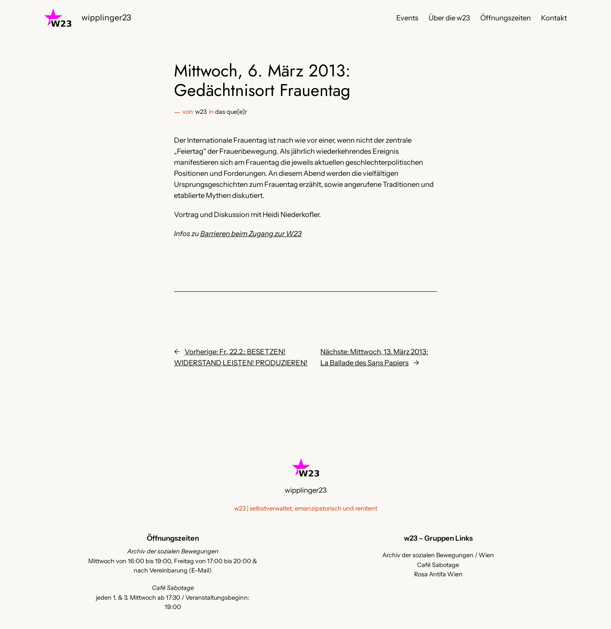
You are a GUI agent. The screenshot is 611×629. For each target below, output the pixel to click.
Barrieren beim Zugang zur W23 (251, 233)
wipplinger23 (106, 17)
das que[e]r (231, 112)
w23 (201, 112)
